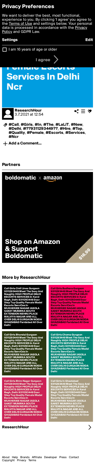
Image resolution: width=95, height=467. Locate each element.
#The (48, 125)
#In (38, 125)
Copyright (8, 460)
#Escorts (54, 133)
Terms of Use (20, 24)
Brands (25, 457)
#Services (75, 133)
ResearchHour (28, 111)
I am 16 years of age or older (33, 50)
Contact (74, 457)
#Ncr (13, 137)
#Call (14, 125)
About (6, 457)
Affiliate (37, 457)
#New (76, 125)
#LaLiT (62, 125)
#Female (35, 133)
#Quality (17, 133)
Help (15, 457)
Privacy (21, 460)
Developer (50, 457)
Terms (32, 460)
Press (63, 457)
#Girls (27, 125)
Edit (89, 40)
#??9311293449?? (40, 129)
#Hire (65, 129)
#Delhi (15, 129)
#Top (77, 129)
